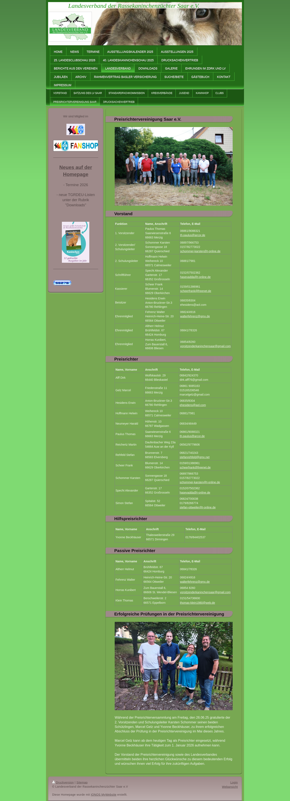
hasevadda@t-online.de (195, 277)
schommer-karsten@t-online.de (200, 251)
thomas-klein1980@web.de (197, 602)
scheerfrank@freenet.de (195, 291)
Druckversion (63, 782)
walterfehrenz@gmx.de (195, 316)
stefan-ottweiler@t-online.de (198, 507)
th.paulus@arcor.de (192, 235)
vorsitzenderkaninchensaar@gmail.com (205, 346)
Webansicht (230, 786)
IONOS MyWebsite (103, 794)
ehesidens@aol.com (193, 304)
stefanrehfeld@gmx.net (195, 457)
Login (234, 782)
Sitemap (81, 782)
